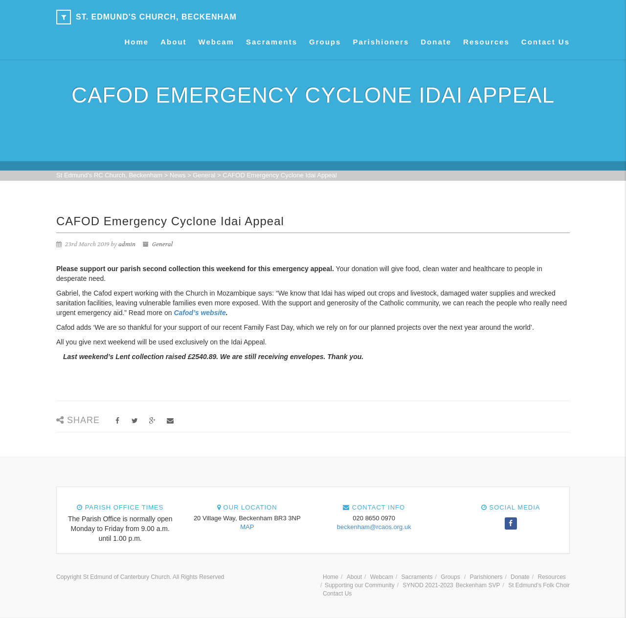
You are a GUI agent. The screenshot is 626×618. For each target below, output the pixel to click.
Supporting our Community (360, 585)
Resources (486, 42)
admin (126, 244)
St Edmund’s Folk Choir (539, 585)
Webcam (216, 42)
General (162, 244)
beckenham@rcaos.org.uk (374, 527)
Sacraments (271, 42)
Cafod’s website (199, 313)
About (173, 42)
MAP (247, 527)
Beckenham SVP (478, 585)
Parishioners (381, 42)
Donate (436, 42)
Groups (325, 42)
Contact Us (545, 42)
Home (137, 42)
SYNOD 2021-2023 (427, 585)
